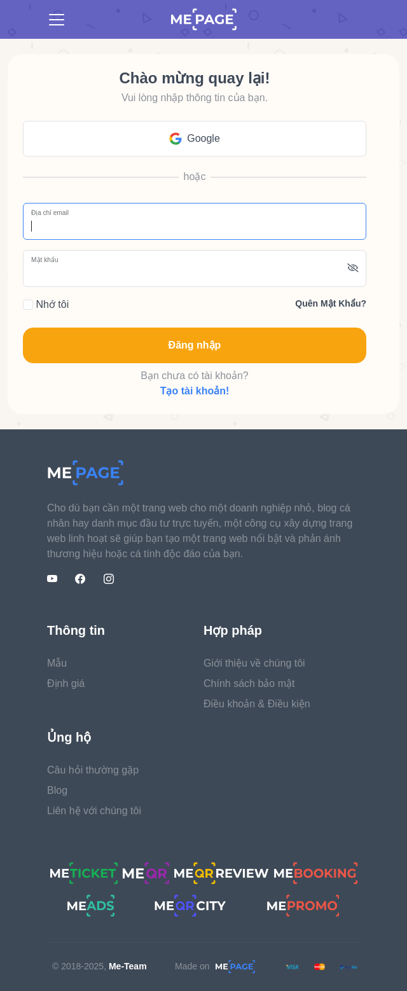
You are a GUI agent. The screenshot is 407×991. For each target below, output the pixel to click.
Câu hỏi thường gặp (93, 770)
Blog (57, 790)
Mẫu (57, 663)
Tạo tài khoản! (195, 390)
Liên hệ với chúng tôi (94, 810)
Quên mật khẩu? (330, 303)
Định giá (66, 683)
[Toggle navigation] (56, 20)
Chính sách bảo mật (249, 683)
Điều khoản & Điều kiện (257, 703)
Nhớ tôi (46, 304)
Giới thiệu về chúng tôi (254, 663)
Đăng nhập (195, 345)
